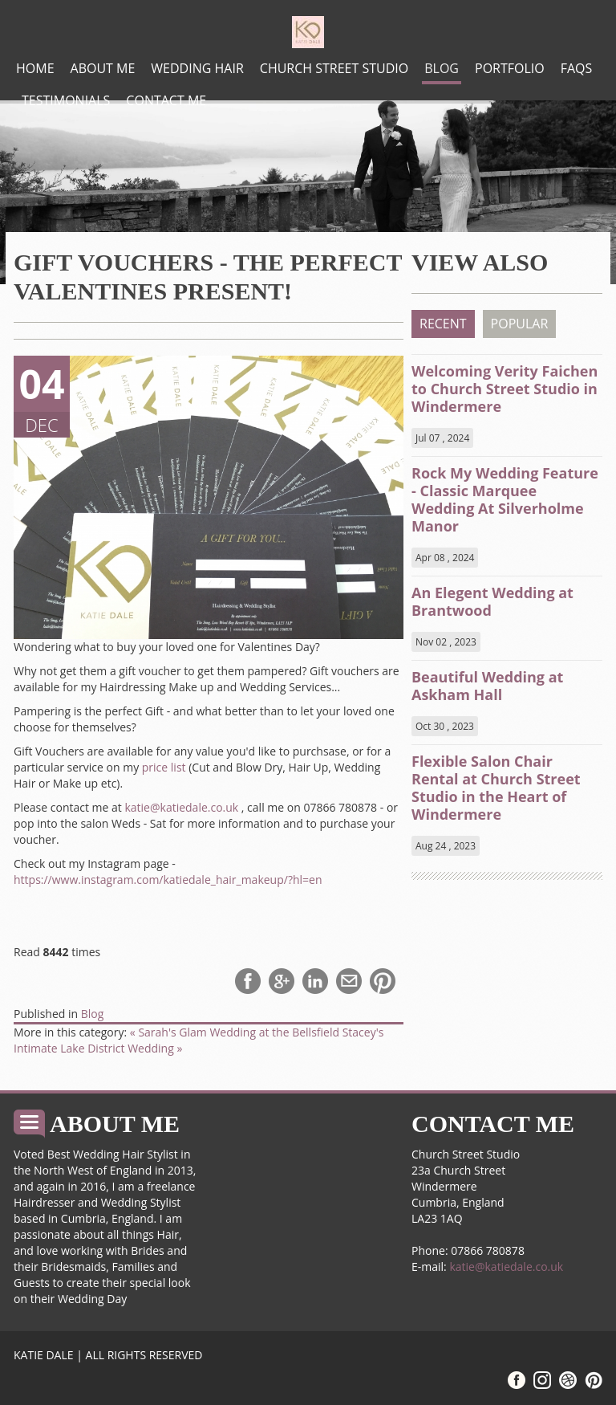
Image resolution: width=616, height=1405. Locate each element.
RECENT (443, 323)
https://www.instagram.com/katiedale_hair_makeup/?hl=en (168, 879)
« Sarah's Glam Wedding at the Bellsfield (236, 1032)
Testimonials (66, 100)
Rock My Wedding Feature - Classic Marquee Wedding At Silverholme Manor (504, 499)
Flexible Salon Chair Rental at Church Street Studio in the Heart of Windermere (496, 787)
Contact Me (166, 100)
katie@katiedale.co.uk (181, 807)
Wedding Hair (197, 68)
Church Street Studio (334, 68)
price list (164, 767)
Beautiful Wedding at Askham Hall (487, 685)
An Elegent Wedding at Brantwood (492, 601)
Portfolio (510, 68)
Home (35, 68)
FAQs (577, 68)
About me (103, 68)
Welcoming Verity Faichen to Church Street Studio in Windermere (504, 388)
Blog (441, 68)
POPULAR (520, 323)
